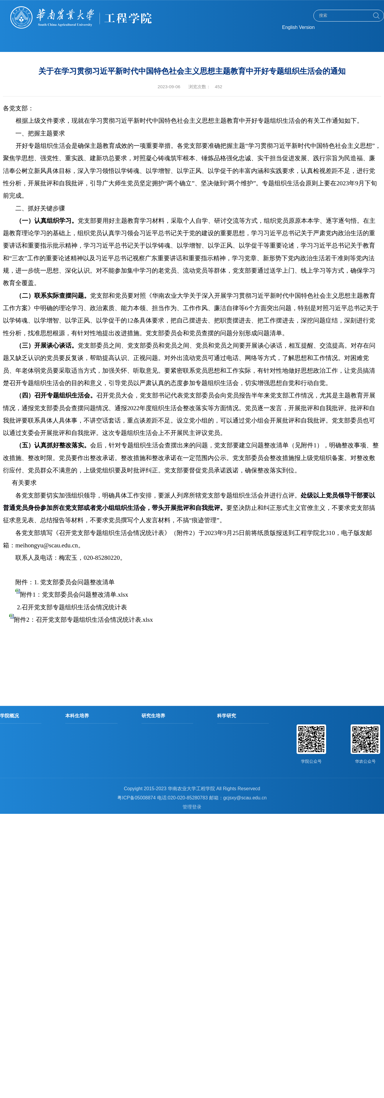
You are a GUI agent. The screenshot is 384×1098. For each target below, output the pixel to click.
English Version (298, 27)
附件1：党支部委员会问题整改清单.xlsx (74, 594)
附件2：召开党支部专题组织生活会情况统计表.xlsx (83, 619)
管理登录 (192, 806)
